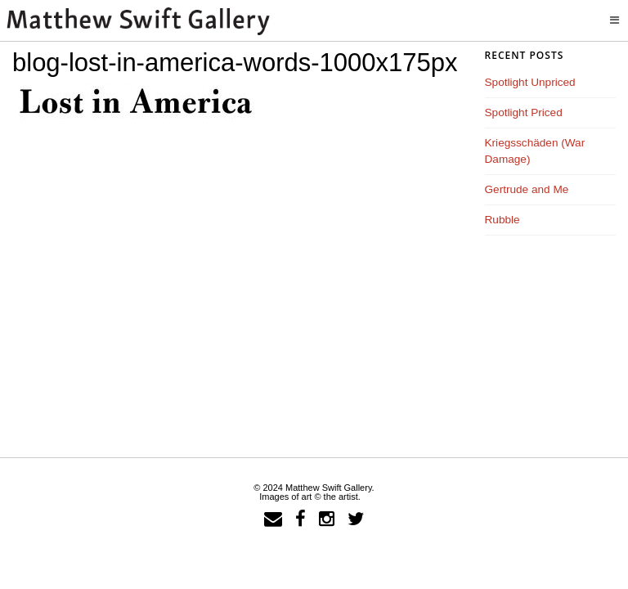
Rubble (502, 220)
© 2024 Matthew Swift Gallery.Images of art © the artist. (313, 492)
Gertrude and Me (527, 189)
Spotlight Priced (524, 112)
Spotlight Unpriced (530, 82)
